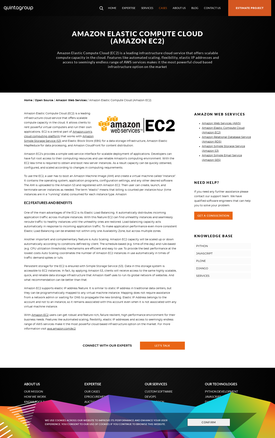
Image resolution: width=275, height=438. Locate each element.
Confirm (208, 422)
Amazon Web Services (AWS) (221, 123)
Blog (194, 8)
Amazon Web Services (71, 100)
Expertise (128, 8)
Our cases (92, 391)
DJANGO (202, 268)
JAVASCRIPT (204, 253)
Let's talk (162, 345)
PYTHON (202, 246)
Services (147, 8)
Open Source (44, 100)
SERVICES (202, 276)
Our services (156, 384)
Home (112, 8)
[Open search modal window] (101, 8)
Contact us (212, 8)
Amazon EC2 (40, 315)
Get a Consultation (213, 215)
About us (179, 8)
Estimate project (250, 8)
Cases (163, 8)
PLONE (201, 261)
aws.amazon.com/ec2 (61, 328)
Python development (221, 391)
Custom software (159, 391)
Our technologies (221, 384)
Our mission (33, 391)
